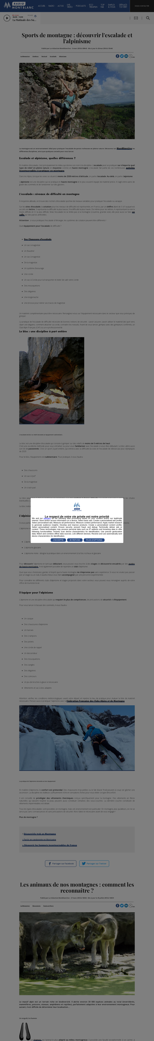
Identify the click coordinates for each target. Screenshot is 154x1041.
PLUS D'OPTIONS (94, 540)
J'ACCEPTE (58, 540)
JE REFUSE (75, 540)
